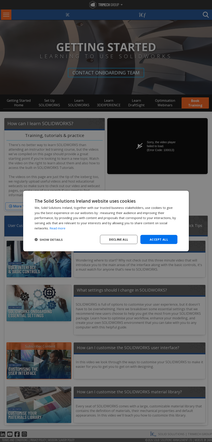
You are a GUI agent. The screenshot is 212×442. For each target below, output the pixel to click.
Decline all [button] (118, 239)
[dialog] (106, 221)
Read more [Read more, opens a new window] (57, 228)
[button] (49, 239)
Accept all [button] (159, 239)
